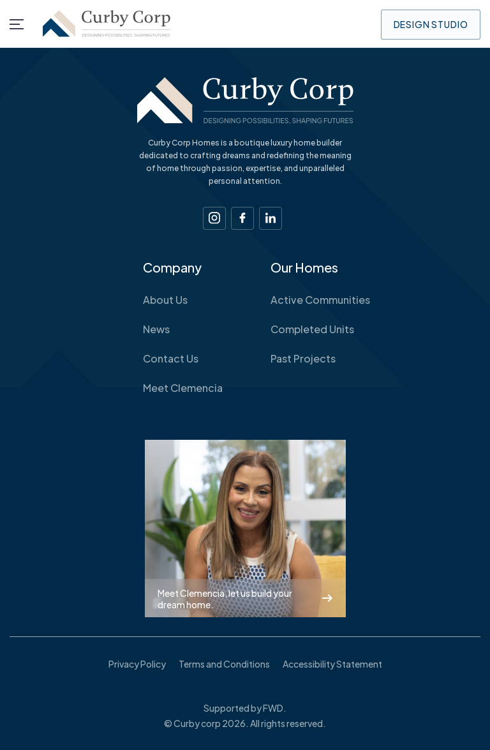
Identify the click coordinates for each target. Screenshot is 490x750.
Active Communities (320, 300)
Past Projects (303, 358)
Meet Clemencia (183, 388)
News (156, 329)
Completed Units (312, 329)
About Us (165, 300)
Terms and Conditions (224, 664)
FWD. (274, 708)
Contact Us (170, 358)
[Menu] (17, 24)
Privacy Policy (137, 664)
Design (431, 24)
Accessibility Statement (332, 664)
